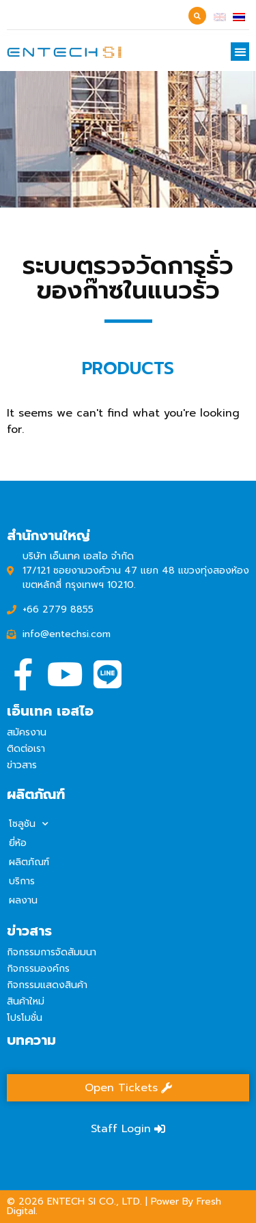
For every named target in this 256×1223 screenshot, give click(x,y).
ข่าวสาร (22, 765)
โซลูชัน (28, 824)
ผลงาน (23, 900)
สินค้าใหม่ (25, 1001)
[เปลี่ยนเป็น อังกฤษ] (219, 16)
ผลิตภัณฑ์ (29, 862)
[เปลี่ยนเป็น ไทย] (238, 16)
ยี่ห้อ (18, 843)
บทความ (31, 1040)
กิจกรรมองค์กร (38, 968)
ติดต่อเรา (26, 749)
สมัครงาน (26, 732)
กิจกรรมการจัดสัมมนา (51, 952)
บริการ (22, 881)
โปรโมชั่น (24, 1018)
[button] (240, 51)
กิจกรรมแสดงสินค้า (47, 985)
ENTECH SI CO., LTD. (94, 1201)
